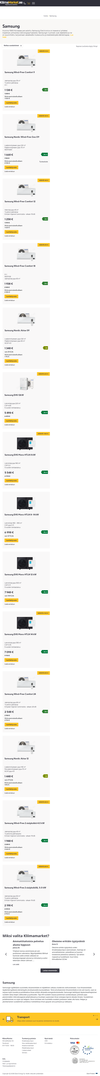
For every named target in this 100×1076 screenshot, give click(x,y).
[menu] (34, 3)
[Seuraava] (94, 954)
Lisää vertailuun (10, 107)
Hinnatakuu (48, 1043)
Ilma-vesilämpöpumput (29, 1043)
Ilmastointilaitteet (28, 1045)
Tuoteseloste (43, 162)
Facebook (5, 1043)
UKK (46, 1041)
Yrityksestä (6, 1061)
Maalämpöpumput (28, 1048)
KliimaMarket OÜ (8, 1041)
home (46, 16)
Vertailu (24, 1053)
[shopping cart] (28, 3)
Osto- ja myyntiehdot (9, 1064)
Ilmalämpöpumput (27, 1041)
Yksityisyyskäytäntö (8, 1066)
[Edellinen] (6, 954)
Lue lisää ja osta (11, 103)
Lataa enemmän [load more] (50, 970)
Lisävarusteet (26, 1050)
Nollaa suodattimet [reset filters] (13, 45)
